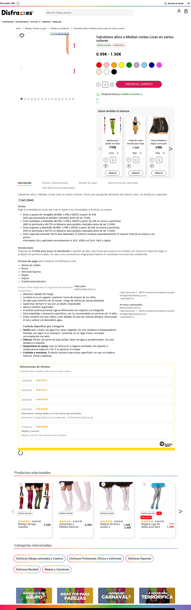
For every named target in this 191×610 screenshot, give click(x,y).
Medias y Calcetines (57, 411)
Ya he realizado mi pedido (145, 536)
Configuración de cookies (33, 560)
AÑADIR (113, 173)
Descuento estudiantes (32, 536)
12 (69, 99)
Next (169, 147)
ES (189, 3)
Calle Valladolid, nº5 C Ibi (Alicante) (143, 557)
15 (79, 99)
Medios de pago (88, 182)
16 (83, 99)
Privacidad (41, 548)
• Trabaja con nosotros (30, 564)
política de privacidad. (107, 461)
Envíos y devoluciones (55, 182)
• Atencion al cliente (28, 552)
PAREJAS (57, 21)
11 (66, 99)
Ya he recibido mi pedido (144, 540)
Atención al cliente (174, 3)
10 (62, 99)
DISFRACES (8, 21)
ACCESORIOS (22, 21)
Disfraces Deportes (139, 401)
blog (169, 498)
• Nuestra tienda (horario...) (33, 532)
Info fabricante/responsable (58, 187)
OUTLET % (35, 21)
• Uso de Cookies (26, 556)
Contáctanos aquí (82, 536)
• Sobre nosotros (26, 540)
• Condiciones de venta (30, 544)
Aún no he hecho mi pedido (145, 532)
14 (76, 99)
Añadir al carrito (139, 84)
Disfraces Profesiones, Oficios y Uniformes (95, 401)
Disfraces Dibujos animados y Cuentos (39, 401)
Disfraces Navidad (27, 411)
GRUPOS (46, 21)
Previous (99, 147)
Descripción (24, 182)
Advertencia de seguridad (123, 182)
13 (72, 99)
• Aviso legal (23, 548)
